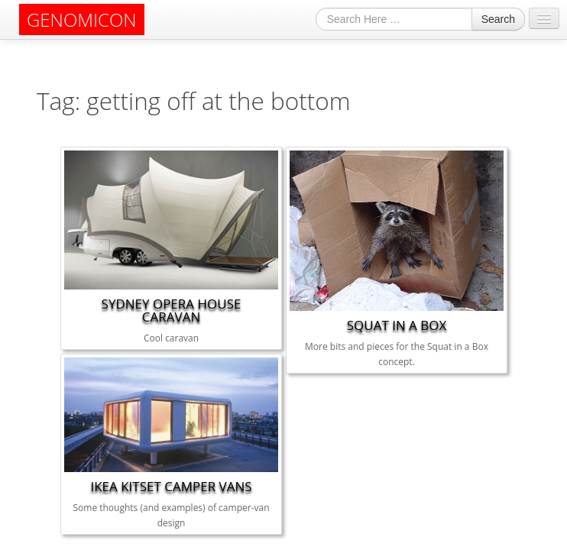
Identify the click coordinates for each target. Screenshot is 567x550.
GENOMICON (82, 19)
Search (498, 19)
